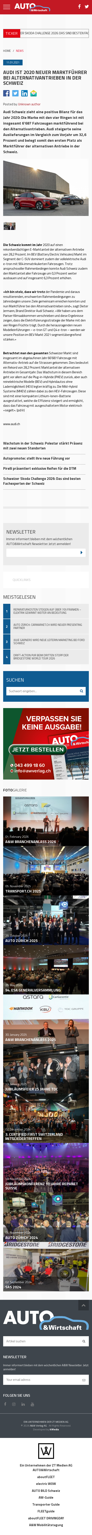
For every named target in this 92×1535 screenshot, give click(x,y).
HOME (7, 51)
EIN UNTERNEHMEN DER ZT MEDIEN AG (46, 1422)
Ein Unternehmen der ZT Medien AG (46, 1465)
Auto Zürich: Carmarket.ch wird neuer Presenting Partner (48, 626)
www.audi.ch (11, 424)
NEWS (20, 51)
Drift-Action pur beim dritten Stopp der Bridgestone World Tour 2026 (41, 656)
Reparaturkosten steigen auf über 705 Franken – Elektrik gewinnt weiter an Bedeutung (47, 611)
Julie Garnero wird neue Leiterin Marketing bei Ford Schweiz (49, 641)
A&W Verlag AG (38, 1426)
